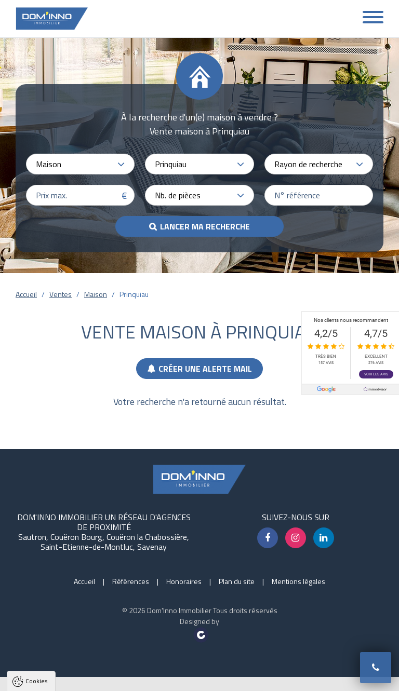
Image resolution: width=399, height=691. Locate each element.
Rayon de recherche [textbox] (308, 164)
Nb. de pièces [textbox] (178, 195)
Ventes (60, 294)
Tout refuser (138, 679)
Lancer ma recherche (205, 226)
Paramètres (200, 679)
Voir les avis (376, 374)
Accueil (26, 294)
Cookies (36, 549)
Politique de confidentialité (60, 653)
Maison (95, 294)
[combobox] (80, 164)
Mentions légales (298, 581)
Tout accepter (74, 679)
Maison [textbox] (48, 164)
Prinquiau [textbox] (171, 164)
